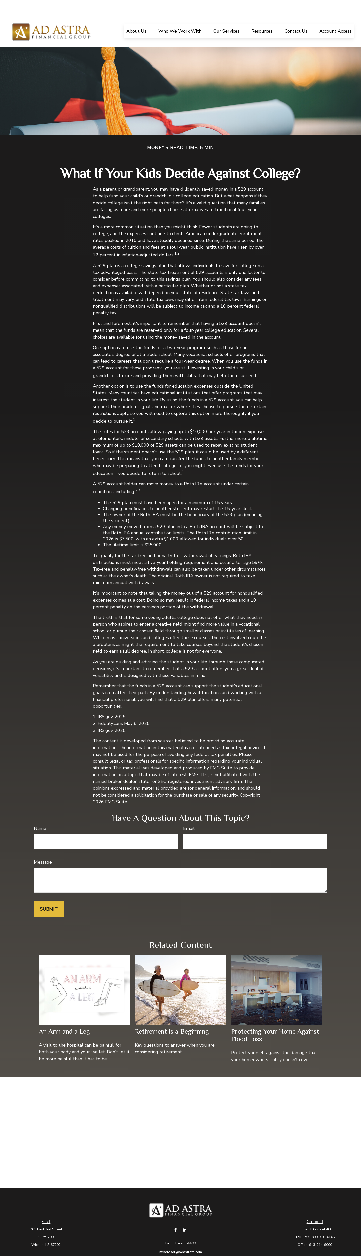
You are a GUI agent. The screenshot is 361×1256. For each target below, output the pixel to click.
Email (189, 813)
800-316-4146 (323, 1222)
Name (40, 813)
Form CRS (185, 1245)
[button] (136, 15)
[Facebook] (175, 1214)
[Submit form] (49, 894)
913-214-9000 (320, 1229)
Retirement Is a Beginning (172, 1016)
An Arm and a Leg (64, 1016)
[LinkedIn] (184, 1214)
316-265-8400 (320, 1214)
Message (43, 847)
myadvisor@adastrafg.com (180, 1237)
